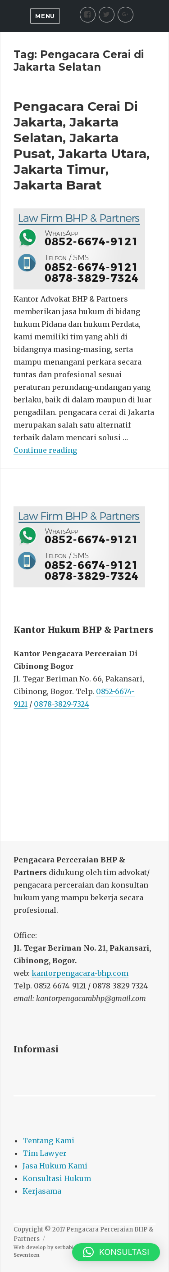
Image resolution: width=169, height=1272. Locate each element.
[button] (116, 1252)
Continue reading (45, 450)
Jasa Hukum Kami (55, 1165)
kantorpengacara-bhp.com (80, 973)
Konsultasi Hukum (57, 1178)
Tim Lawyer (45, 1153)
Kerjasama (42, 1190)
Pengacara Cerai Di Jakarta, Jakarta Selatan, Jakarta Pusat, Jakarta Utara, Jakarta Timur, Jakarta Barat (82, 146)
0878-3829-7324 (61, 703)
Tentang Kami (48, 1140)
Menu (45, 15)
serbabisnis (69, 1247)
